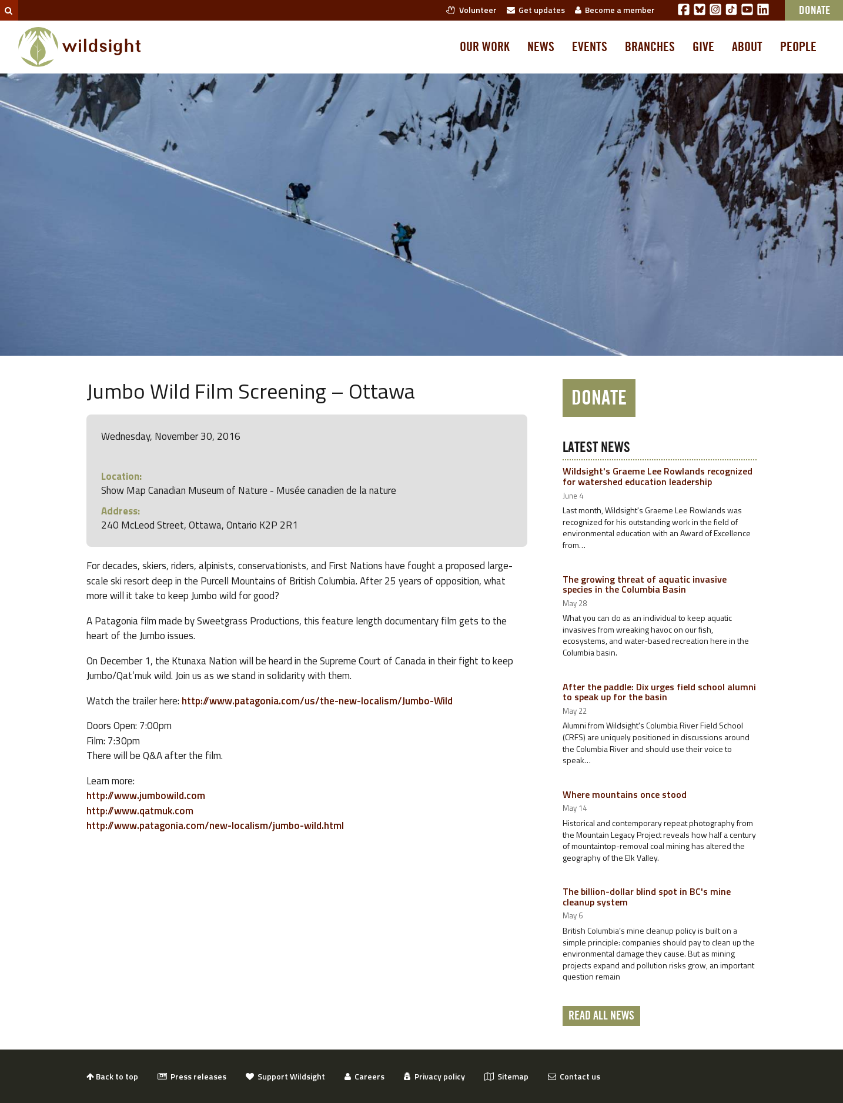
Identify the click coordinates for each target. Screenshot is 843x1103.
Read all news (601, 1016)
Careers (364, 1076)
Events (589, 47)
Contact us (574, 1076)
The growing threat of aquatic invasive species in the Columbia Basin (645, 584)
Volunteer (471, 10)
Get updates (536, 10)
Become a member (615, 10)
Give (703, 47)
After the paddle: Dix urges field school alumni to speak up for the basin (659, 692)
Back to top (112, 1076)
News (540, 47)
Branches (650, 47)
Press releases (192, 1076)
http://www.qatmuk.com (139, 810)
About (747, 47)
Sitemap (506, 1076)
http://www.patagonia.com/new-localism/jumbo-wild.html (215, 825)
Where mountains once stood (625, 794)
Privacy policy (434, 1076)
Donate (599, 398)
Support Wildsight (285, 1076)
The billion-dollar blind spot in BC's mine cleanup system (647, 896)
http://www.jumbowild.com (145, 795)
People (798, 47)
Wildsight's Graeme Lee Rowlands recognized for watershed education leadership (657, 476)
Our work (485, 47)
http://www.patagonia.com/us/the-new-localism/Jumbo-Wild (317, 700)
